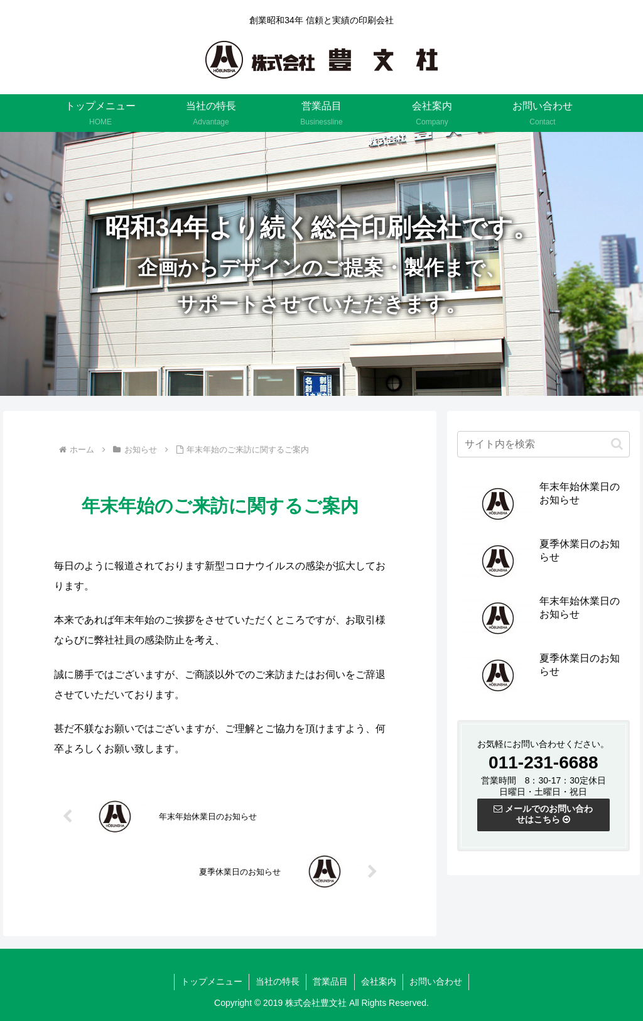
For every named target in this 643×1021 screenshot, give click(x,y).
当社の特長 (278, 981)
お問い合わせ (435, 981)
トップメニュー (211, 981)
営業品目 (330, 981)
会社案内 (378, 981)
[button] (617, 445)
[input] (543, 445)
